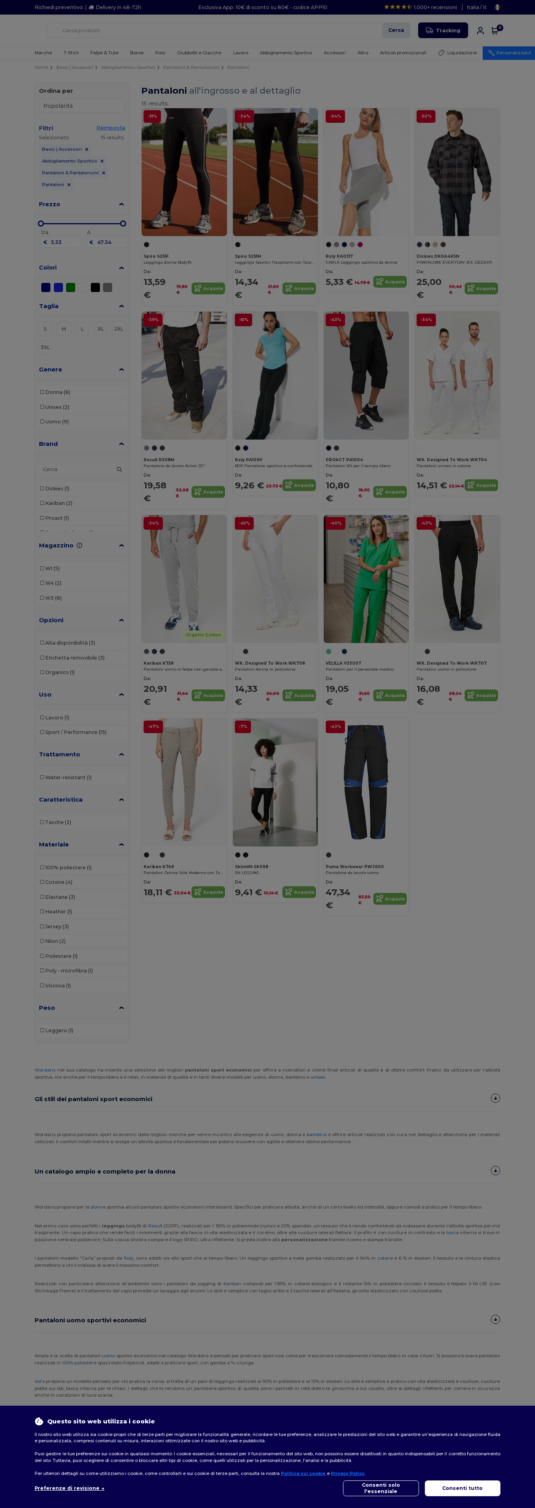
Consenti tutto (462, 1488)
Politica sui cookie (303, 1473)
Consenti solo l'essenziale (381, 1488)
